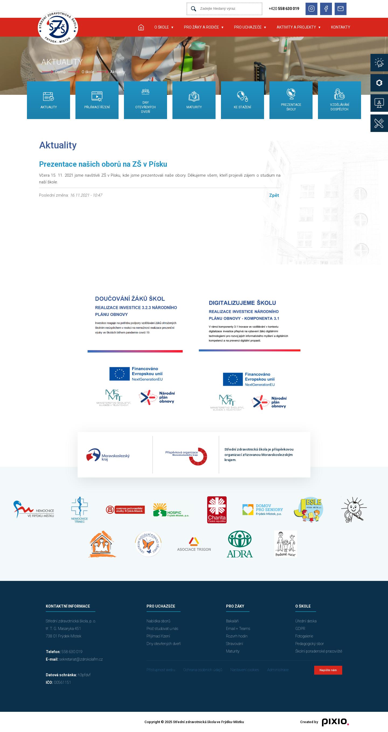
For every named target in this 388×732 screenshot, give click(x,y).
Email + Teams (238, 628)
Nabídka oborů (158, 621)
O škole (161, 27)
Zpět (274, 195)
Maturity (233, 651)
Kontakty (340, 27)
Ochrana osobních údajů (202, 670)
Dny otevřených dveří (164, 644)
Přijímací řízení (158, 636)
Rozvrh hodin (237, 636)
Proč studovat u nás (162, 628)
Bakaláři (232, 621)
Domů (60, 72)
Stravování (234, 644)
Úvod (141, 27)
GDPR (300, 628)
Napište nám (328, 670)
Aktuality (117, 72)
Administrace (278, 670)
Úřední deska (306, 621)
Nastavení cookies (244, 670)
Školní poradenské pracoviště (318, 651)
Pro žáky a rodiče (201, 27)
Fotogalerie (304, 636)
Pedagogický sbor (309, 644)
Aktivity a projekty (296, 27)
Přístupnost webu (161, 670)
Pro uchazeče (248, 27)
